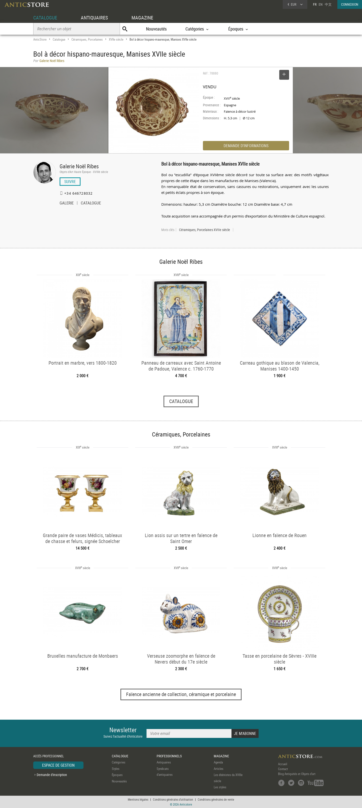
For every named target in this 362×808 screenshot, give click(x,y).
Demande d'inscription (52, 774)
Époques (117, 775)
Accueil (282, 764)
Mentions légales (138, 799)
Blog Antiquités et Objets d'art (296, 774)
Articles (218, 768)
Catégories (118, 762)
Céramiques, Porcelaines (87, 39)
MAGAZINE (142, 17)
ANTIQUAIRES (94, 17)
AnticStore (40, 39)
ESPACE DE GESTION (58, 765)
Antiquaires (164, 762)
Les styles (220, 787)
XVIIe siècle (116, 39)
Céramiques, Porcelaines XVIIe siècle (204, 230)
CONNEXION (349, 4)
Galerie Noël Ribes (79, 166)
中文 (328, 4)
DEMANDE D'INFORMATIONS (246, 145)
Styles (115, 768)
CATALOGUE (45, 17)
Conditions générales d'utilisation (173, 799)
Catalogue (59, 39)
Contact (283, 769)
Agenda (218, 762)
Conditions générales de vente (216, 799)
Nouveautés (156, 29)
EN (321, 4)
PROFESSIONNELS (169, 756)
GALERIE (67, 203)
